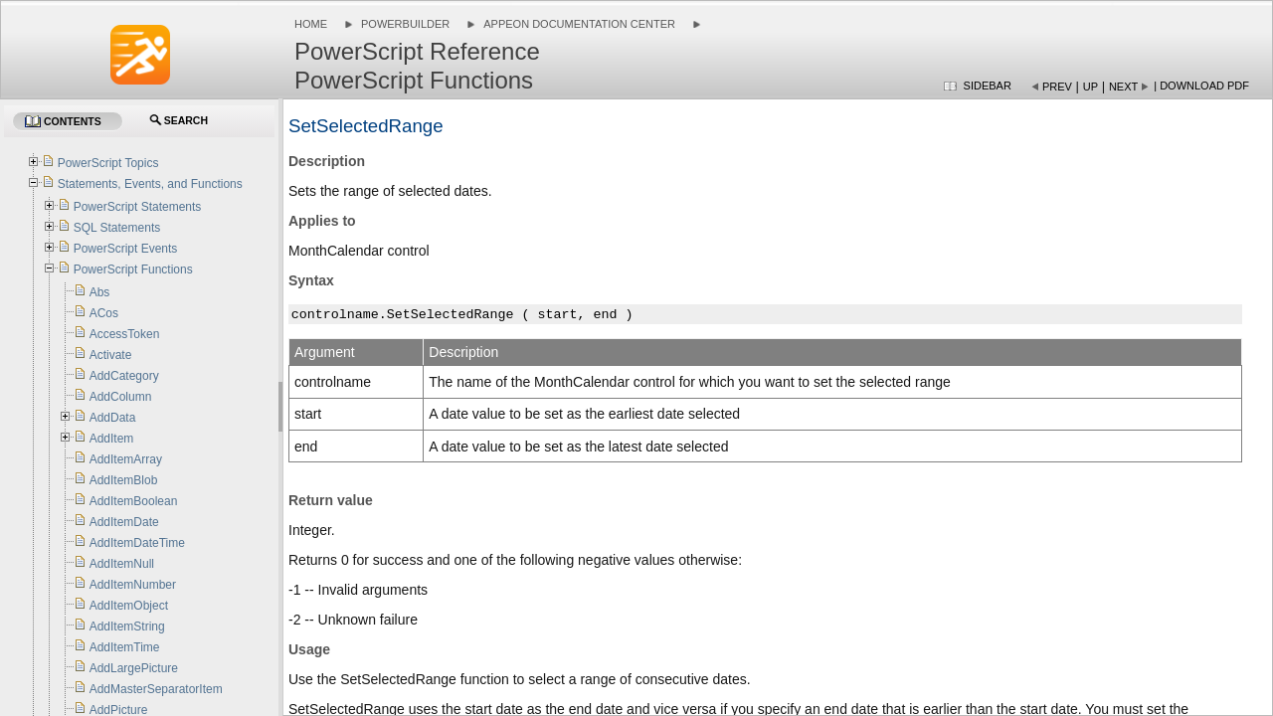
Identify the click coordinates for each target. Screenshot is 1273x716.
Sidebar (987, 85)
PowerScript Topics (108, 163)
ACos (104, 313)
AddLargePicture (134, 668)
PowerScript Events (126, 249)
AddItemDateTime (137, 543)
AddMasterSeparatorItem (156, 689)
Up (1090, 86)
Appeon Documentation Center (579, 24)
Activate (111, 355)
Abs (100, 292)
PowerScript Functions (133, 269)
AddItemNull (122, 564)
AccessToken (125, 334)
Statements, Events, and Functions (150, 184)
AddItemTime (125, 647)
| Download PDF (1201, 85)
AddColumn (121, 397)
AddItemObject (129, 606)
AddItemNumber (133, 585)
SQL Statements (117, 228)
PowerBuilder (405, 24)
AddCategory (124, 376)
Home (310, 24)
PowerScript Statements (138, 207)
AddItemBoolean (134, 501)
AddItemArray (126, 459)
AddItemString (127, 626)
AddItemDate (124, 522)
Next (1123, 86)
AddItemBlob (124, 480)
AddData (113, 418)
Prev (1057, 86)
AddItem (112, 439)
